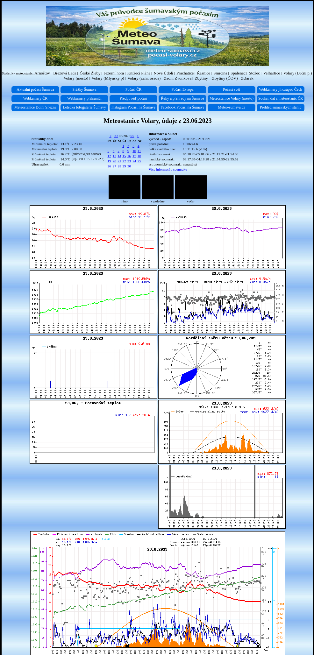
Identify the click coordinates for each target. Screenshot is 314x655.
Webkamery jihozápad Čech (280, 89)
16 (129, 156)
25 (139, 161)
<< (116, 136)
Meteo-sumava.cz (231, 107)
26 (109, 166)
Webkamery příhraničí (84, 98)
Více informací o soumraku (168, 169)
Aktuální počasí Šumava (35, 89)
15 (124, 156)
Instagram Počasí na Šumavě (133, 107)
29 (124, 166)
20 (114, 161)
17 (134, 156)
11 (139, 151)
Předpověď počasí (133, 98)
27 (114, 166)
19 (109, 161)
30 (129, 166)
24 (134, 161)
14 (119, 156)
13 (114, 156)
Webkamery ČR (35, 98)
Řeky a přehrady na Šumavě (182, 98)
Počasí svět (231, 89)
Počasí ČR (133, 89)
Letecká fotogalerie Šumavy (84, 107)
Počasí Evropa (183, 89)
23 (129, 161)
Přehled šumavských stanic (280, 107)
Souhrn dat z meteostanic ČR (280, 98)
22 (124, 161)
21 (119, 161)
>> (132, 136)
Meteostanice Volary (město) (231, 98)
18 (139, 156)
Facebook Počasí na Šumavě (182, 107)
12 (109, 156)
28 (119, 166)
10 (134, 151)
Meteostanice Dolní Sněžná (35, 107)
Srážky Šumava (84, 89)
